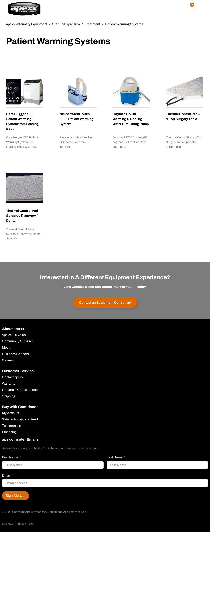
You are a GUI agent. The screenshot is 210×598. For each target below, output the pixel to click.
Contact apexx (12, 377)
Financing (9, 432)
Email (6, 475)
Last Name (115, 457)
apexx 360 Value (14, 335)
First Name (10, 457)
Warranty (8, 383)
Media (6, 347)
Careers (8, 360)
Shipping (8, 396)
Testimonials (11, 425)
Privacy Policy (25, 523)
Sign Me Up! (15, 496)
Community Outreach (18, 341)
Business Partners (15, 354)
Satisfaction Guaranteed (20, 419)
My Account (10, 413)
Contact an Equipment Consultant (105, 302)
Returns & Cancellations (20, 389)
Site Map (7, 523)
